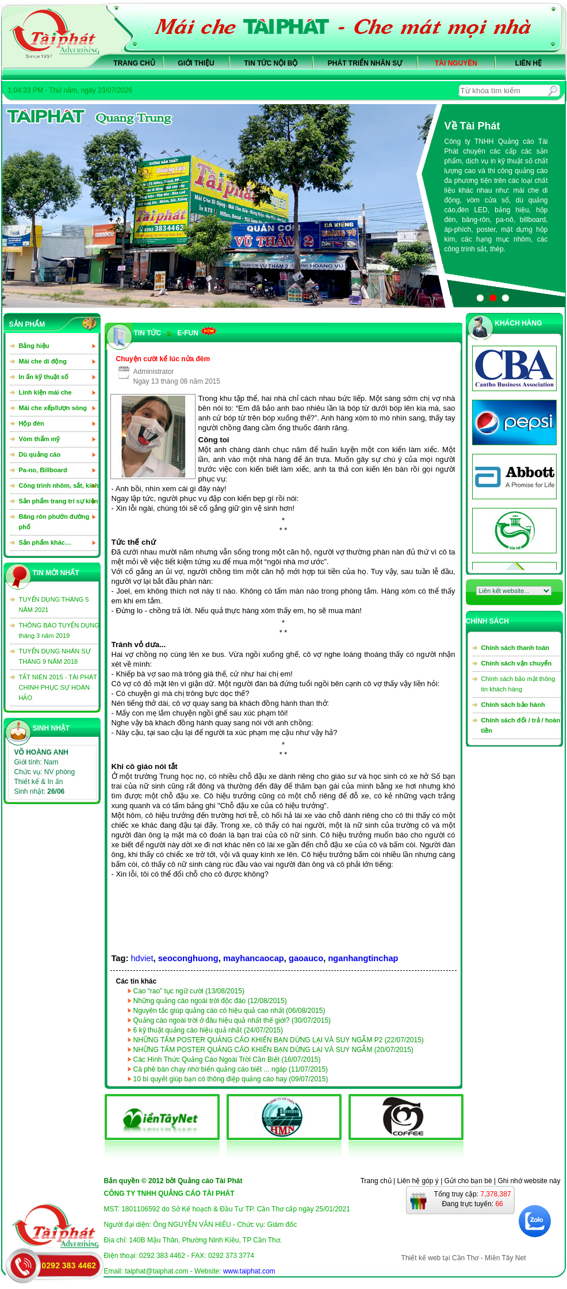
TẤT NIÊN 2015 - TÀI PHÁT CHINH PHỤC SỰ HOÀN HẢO (58, 687)
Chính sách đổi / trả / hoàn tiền (521, 725)
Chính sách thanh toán (515, 647)
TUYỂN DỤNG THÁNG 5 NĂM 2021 (54, 604)
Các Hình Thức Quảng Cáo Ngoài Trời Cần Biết (227, 1059)
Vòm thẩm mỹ (39, 438)
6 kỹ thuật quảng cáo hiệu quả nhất (208, 1030)
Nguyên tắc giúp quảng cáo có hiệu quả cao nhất (229, 1011)
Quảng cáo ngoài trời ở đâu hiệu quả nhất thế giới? (232, 1020)
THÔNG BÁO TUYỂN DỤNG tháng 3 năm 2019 (59, 630)
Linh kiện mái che (45, 392)
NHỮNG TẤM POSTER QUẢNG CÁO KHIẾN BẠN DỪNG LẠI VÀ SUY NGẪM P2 (278, 1040)
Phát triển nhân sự (365, 63)
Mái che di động (43, 361)
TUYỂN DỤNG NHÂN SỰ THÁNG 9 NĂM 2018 (55, 656)
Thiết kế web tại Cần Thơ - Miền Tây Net (463, 1258)
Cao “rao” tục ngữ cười (188, 991)
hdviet (142, 958)
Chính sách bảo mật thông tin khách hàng (518, 684)
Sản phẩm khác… (45, 542)
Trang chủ (134, 63)
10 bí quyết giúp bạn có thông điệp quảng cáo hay (230, 1079)
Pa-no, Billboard (43, 469)
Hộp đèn (31, 423)
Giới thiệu (196, 63)
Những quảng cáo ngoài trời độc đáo (210, 1001)
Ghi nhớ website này (528, 1181)
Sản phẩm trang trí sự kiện (58, 501)
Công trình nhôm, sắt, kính (59, 485)
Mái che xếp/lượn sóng (53, 407)
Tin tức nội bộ (271, 63)
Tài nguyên (456, 63)
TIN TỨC (148, 333)
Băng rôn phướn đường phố (54, 521)
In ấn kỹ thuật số (44, 376)
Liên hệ (528, 63)
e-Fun (192, 332)
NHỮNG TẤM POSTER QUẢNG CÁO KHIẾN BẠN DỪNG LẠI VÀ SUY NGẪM (273, 1050)
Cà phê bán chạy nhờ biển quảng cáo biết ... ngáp (230, 1069)
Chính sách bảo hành (513, 704)
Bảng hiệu (34, 345)
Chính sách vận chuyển (516, 663)
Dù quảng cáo (40, 454)
